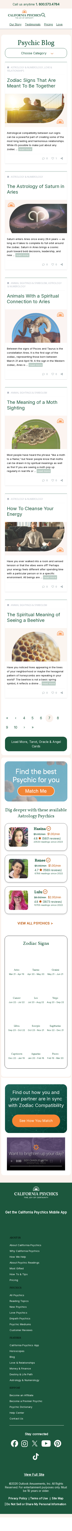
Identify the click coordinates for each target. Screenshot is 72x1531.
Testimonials (33, 24)
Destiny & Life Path (21, 1374)
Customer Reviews (21, 1330)
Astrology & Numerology (27, 67)
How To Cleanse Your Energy (30, 511)
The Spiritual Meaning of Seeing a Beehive (33, 617)
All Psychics (17, 1295)
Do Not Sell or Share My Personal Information (36, 1504)
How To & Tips (19, 1274)
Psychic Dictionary (21, 1406)
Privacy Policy (17, 1498)
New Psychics (18, 1306)
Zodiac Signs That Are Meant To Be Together (31, 82)
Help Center (17, 1412)
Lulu (38, 892)
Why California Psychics (25, 1250)
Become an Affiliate (21, 1395)
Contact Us (16, 1418)
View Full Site (34, 1474)
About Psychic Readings (24, 1262)
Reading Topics (19, 1301)
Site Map (57, 1498)
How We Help (18, 1256)
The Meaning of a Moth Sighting (32, 404)
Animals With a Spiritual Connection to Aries (33, 298)
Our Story (15, 24)
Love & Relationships (22, 1362)
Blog (12, 1356)
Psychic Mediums (20, 1324)
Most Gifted (17, 1268)
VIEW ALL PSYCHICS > (35, 923)
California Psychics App (24, 1345)
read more (25, 149)
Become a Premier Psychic (26, 1401)
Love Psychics (18, 1312)
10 (15, 727)
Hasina (40, 829)
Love (59, 24)
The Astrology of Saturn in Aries (35, 189)
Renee (40, 860)
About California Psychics (25, 1245)
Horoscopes (17, 1351)
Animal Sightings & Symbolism (29, 283)
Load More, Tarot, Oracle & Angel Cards (36, 744)
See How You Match (36, 1121)
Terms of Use (39, 1498)
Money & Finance (20, 1368)
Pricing (48, 24)
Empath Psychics (20, 1318)
